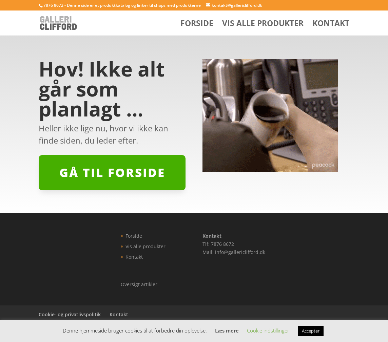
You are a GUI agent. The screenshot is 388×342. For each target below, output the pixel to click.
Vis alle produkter (263, 24)
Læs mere (227, 330)
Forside (196, 24)
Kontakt (330, 24)
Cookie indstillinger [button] (268, 330)
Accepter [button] (310, 331)
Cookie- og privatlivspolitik (70, 314)
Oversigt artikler (139, 284)
